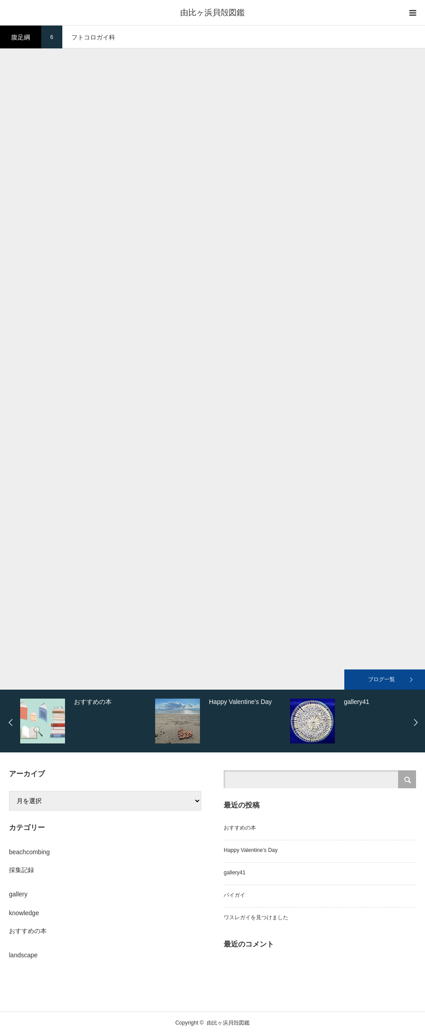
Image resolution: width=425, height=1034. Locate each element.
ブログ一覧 (381, 679)
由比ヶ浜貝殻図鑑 (212, 12)
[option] (85, 721)
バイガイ (234, 895)
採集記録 (21, 869)
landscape (23, 955)
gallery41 (235, 872)
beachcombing (29, 852)
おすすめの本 (28, 930)
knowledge (24, 913)
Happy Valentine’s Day (251, 850)
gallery (18, 894)
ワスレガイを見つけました (256, 917)
